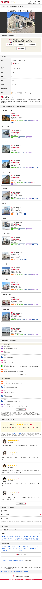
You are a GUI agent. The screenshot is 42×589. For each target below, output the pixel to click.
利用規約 (10, 571)
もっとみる (20, 374)
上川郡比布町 (27, 536)
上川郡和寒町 (5, 539)
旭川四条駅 (21, 48)
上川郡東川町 (34, 539)
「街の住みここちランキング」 (16, 433)
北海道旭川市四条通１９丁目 (18, 60)
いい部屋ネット (4, 560)
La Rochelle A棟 (6, 546)
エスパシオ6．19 (31, 548)
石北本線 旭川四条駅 (17, 93)
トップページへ (22, 554)
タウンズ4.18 (34, 546)
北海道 (3, 533)
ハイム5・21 (16, 548)
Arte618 (23, 548)
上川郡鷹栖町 (20, 44)
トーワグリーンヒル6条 (16, 550)
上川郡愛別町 (26, 539)
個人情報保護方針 (18, 571)
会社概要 (26, 571)
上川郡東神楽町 (31, 44)
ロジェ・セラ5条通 (7, 548)
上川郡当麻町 (35, 536)
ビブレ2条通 (5, 550)
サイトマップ (4, 571)
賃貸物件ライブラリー (14, 560)
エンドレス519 (25, 546)
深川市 (11, 539)
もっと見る (20, 503)
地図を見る (16, 63)
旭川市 (10, 44)
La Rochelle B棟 (16, 546)
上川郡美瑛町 (18, 539)
